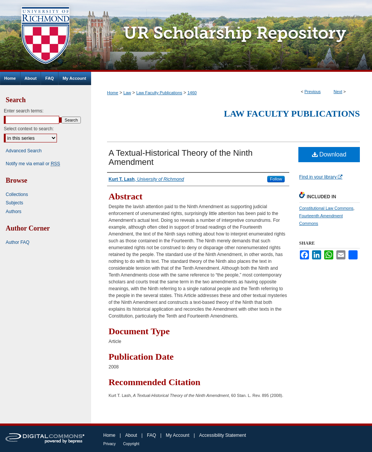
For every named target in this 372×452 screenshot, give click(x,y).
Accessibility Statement (222, 435)
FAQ (151, 435)
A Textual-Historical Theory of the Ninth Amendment (180, 157)
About (131, 435)
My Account (177, 435)
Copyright (131, 444)
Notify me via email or (33, 163)
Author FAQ (18, 242)
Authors (13, 211)
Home (112, 92)
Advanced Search (24, 150)
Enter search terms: (24, 111)
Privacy (109, 444)
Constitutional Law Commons (326, 208)
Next (338, 91)
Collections (17, 194)
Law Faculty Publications (159, 92)
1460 (192, 92)
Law (127, 92)
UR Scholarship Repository (231, 36)
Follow (276, 179)
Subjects (14, 202)
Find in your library (320, 177)
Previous (312, 91)
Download (329, 154)
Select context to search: (29, 128)
